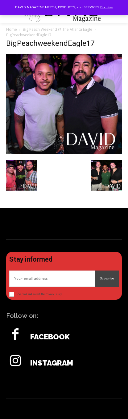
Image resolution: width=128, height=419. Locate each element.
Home (11, 29)
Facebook (50, 337)
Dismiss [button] (106, 7)
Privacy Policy (53, 294)
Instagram (51, 363)
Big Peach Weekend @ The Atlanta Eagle (57, 29)
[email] (52, 279)
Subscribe (107, 278)
